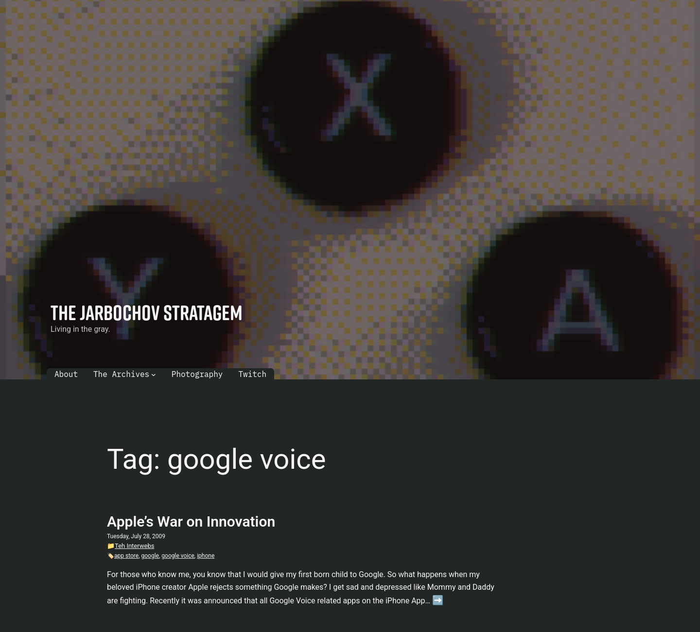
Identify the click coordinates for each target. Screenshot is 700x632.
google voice (177, 555)
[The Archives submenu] (153, 374)
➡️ (437, 600)
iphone (205, 555)
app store (126, 555)
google (150, 555)
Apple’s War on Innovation (191, 521)
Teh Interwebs (134, 545)
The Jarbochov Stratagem (147, 312)
